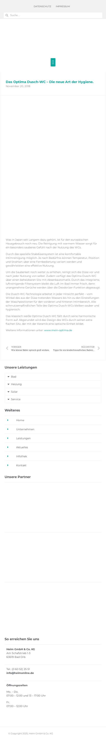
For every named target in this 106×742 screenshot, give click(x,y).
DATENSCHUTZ (42, 6)
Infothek (21, 456)
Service (15, 399)
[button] (53, 62)
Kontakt (21, 465)
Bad (13, 376)
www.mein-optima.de (58, 330)
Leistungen (23, 438)
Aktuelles (22, 447)
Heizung (16, 384)
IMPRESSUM (63, 6)
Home (20, 420)
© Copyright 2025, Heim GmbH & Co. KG (30, 733)
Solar (14, 391)
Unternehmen (25, 429)
